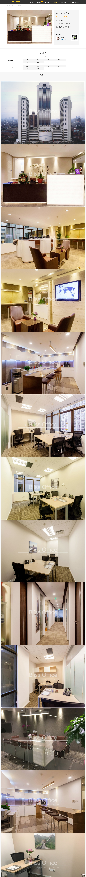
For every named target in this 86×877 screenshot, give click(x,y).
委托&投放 (63, 2)
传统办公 (47, 2)
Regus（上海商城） (19, 5)
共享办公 (55, 2)
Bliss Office (8, 5)
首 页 (31, 2)
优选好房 (39, 1)
